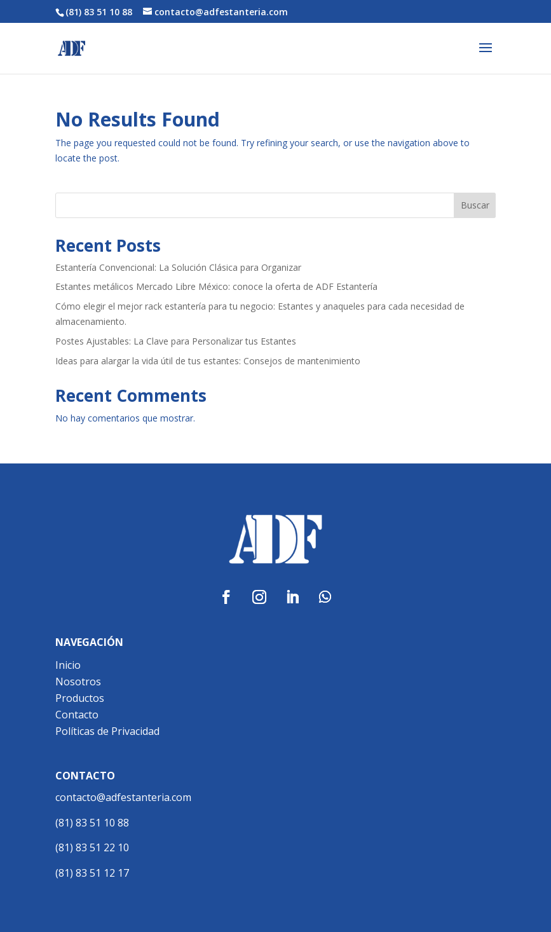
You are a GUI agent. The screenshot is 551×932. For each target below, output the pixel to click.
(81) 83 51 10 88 (92, 823)
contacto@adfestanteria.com (123, 797)
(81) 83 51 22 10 (92, 847)
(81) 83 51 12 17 (92, 873)
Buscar (475, 205)
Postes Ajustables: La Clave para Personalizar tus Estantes (175, 341)
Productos (79, 698)
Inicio (68, 665)
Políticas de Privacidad (107, 731)
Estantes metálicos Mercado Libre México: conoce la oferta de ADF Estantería (216, 286)
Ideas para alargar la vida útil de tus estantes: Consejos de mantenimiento (207, 361)
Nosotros (78, 682)
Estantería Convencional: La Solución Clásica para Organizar (178, 267)
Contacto (77, 715)
